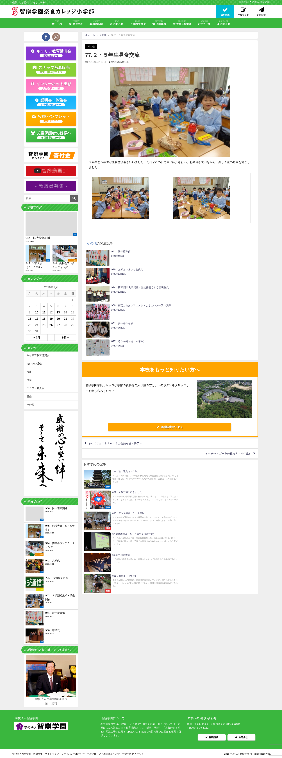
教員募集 (243, 2)
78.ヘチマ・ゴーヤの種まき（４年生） (226, 400)
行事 (29, 372)
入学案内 (159, 23)
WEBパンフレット (51, 118)
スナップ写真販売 (51, 69)
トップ (57, 23)
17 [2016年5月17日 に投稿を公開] (36, 318)
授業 (29, 380)
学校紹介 (96, 23)
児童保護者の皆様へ (51, 135)
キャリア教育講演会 (51, 53)
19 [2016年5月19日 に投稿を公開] (51, 318)
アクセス (204, 23)
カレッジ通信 (34, 363)
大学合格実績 (182, 23)
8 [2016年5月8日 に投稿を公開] (72, 306)
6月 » (65, 337)
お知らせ (116, 23)
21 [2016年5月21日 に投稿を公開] (65, 318)
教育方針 (76, 23)
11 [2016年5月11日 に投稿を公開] (44, 312)
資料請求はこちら (169, 373)
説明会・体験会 (51, 102)
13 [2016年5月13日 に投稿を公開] (58, 312)
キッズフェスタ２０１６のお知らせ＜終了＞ (117, 389)
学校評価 (91, 753)
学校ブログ (138, 23)
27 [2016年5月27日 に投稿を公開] (58, 324)
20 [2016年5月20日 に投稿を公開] (58, 318)
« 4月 (36, 337)
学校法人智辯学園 (260, 2)
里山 (29, 396)
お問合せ (223, 23)
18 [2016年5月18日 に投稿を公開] (44, 318)
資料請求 (211, 737)
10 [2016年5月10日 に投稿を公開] (36, 312)
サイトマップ (52, 753)
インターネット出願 (51, 86)
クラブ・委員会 (35, 388)
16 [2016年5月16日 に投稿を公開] (29, 318)
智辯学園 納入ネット (133, 753)
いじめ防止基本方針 (109, 753)
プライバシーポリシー (73, 753)
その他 (91, 46)
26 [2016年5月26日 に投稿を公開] (51, 324)
